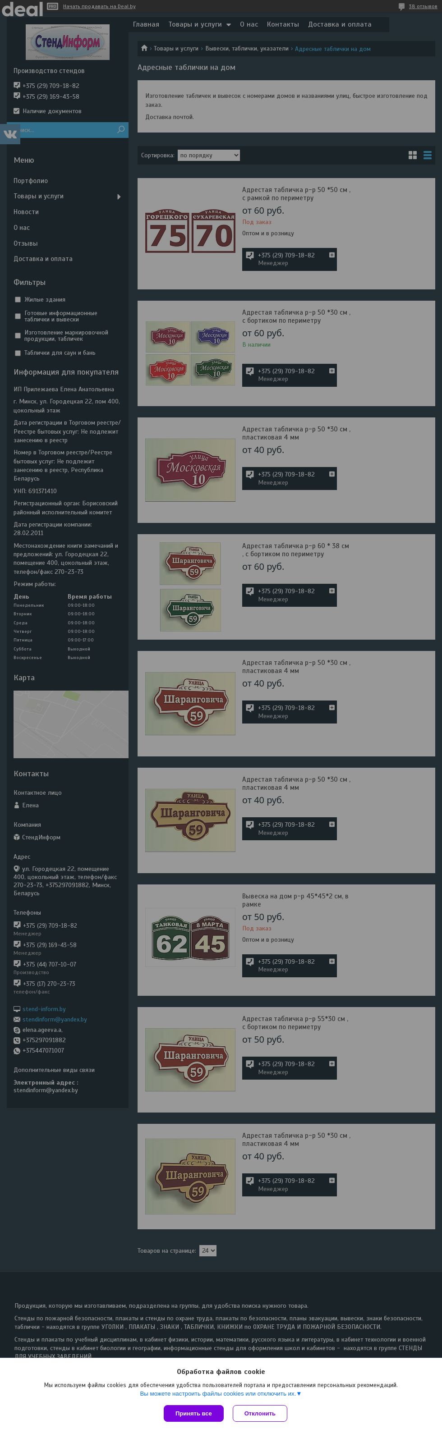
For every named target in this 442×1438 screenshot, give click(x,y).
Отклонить (260, 1413)
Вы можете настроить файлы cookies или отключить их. (218, 1393)
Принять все (193, 1413)
